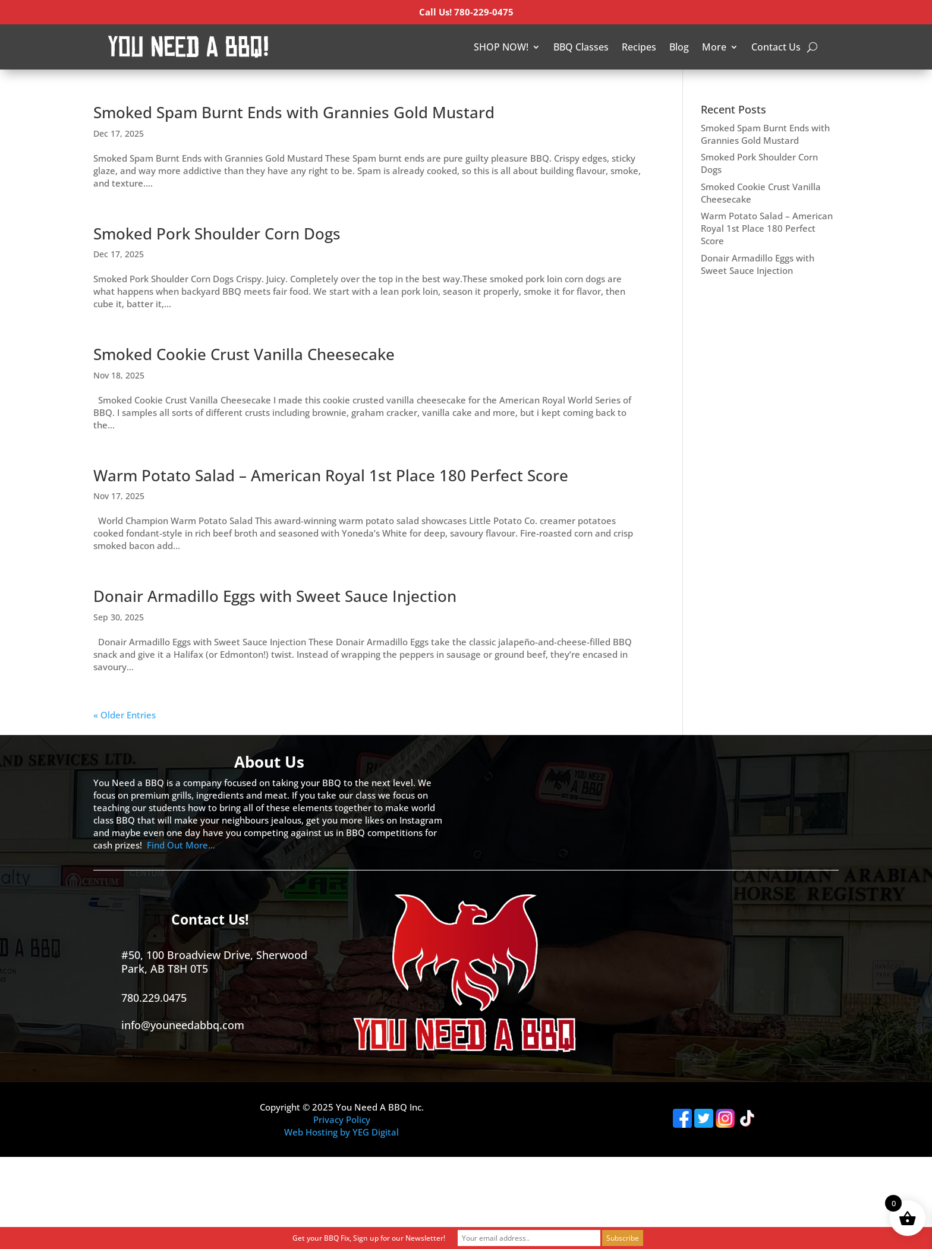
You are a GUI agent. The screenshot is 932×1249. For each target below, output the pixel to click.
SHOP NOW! (501, 46)
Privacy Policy (341, 1119)
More (714, 46)
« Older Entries (124, 715)
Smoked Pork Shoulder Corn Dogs (217, 233)
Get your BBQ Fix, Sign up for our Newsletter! (368, 1238)
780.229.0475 (154, 998)
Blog (679, 46)
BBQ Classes (581, 46)
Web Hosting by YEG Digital (341, 1132)
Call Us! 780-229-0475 (466, 12)
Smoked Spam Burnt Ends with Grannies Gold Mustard (294, 112)
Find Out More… (181, 845)
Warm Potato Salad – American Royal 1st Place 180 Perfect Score (330, 475)
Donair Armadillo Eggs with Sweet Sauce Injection (274, 596)
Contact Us (776, 46)
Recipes (639, 46)
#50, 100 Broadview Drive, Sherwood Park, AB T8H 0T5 (214, 962)
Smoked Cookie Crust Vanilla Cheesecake (244, 354)
